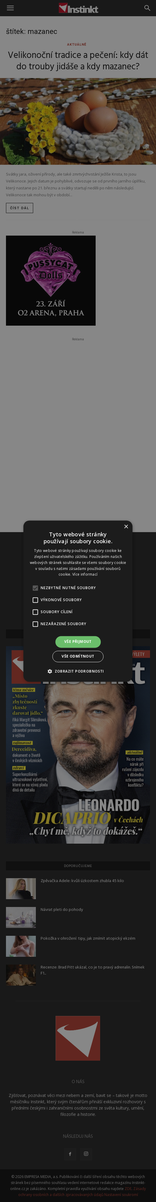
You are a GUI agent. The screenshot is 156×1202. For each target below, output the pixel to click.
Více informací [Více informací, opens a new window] (84, 574)
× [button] (126, 527)
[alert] (78, 601)
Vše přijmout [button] (78, 641)
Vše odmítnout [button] (78, 656)
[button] (78, 671)
